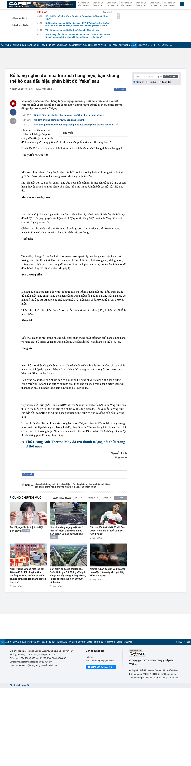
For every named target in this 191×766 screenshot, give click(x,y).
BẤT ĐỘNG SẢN (33, 45)
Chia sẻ (121, 89)
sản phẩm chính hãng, (45, 487)
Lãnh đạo (166, 82)
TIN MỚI (68, 133)
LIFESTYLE (142, 45)
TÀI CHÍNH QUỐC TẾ (91, 45)
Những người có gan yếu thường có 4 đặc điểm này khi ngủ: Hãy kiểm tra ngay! (107, 572)
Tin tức (153, 82)
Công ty (140, 82)
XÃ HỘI (8, 45)
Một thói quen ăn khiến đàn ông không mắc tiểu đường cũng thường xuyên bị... (76, 124)
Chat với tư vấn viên (100, 667)
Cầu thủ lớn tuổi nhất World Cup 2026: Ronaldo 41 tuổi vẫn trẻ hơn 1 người (107, 530)
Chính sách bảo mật (19, 685)
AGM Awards (167, 45)
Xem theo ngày (62, 498)
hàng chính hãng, (43, 484)
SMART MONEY (75, 45)
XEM (120, 497)
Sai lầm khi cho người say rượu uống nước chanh (60, 120)
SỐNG (133, 45)
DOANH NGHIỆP (48, 45)
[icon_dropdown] (182, 4)
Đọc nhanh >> (109, 12)
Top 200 (187, 642)
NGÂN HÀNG (62, 45)
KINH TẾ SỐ (113, 45)
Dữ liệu (157, 45)
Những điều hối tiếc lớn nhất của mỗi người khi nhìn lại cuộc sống (69, 115)
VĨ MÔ (103, 45)
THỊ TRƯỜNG (124, 45)
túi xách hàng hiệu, (61, 484)
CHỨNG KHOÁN (19, 45)
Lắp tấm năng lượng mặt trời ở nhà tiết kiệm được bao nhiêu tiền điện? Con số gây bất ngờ (66, 530)
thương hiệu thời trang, (68, 487)
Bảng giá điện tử (19, 18)
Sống (49, 89)
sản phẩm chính (88, 487)
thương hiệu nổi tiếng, (99, 484)
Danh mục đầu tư (19, 25)
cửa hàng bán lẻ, (80, 484)
